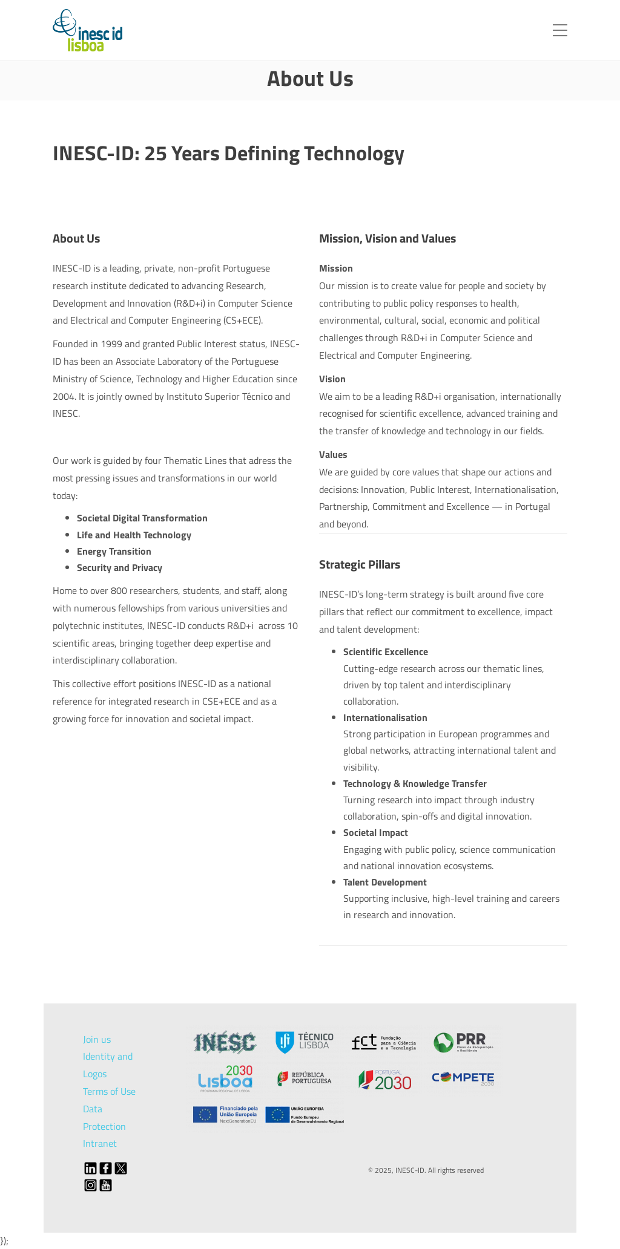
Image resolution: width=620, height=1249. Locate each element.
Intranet (100, 1143)
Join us (97, 1039)
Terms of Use (109, 1091)
